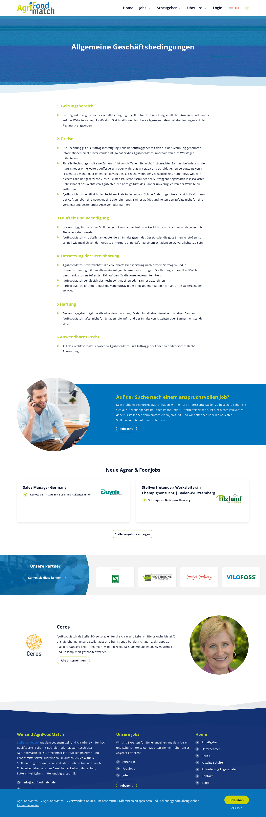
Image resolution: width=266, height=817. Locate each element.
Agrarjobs (129, 762)
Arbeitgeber (210, 742)
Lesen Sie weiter (28, 805)
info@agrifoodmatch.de (39, 782)
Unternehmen (211, 749)
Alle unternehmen (73, 660)
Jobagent (126, 429)
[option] (115, 577)
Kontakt (207, 776)
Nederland (231, 8)
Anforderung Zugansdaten (219, 769)
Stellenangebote (28, 742)
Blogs (205, 783)
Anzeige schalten (213, 762)
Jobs (125, 775)
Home (201, 734)
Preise (206, 756)
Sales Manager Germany (45, 487)
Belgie (237, 8)
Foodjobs (128, 768)
